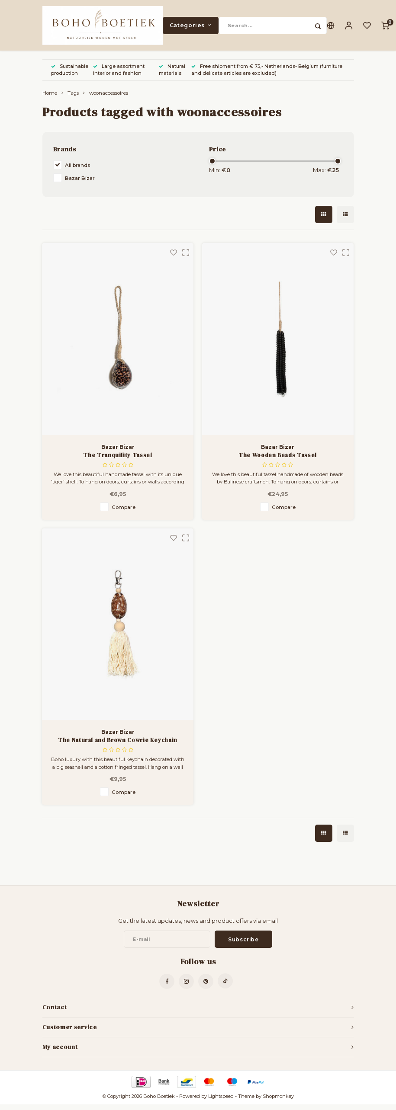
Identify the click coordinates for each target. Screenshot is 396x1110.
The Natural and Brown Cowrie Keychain (117, 745)
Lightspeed (221, 1102)
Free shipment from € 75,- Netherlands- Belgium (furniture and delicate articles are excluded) (266, 75)
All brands (77, 171)
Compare (123, 513)
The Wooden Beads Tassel (277, 460)
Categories (191, 28)
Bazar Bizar (80, 184)
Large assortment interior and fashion (119, 75)
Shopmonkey (278, 1102)
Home (49, 99)
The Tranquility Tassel (117, 460)
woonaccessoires (108, 99)
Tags (73, 99)
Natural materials (172, 75)
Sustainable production (69, 75)
